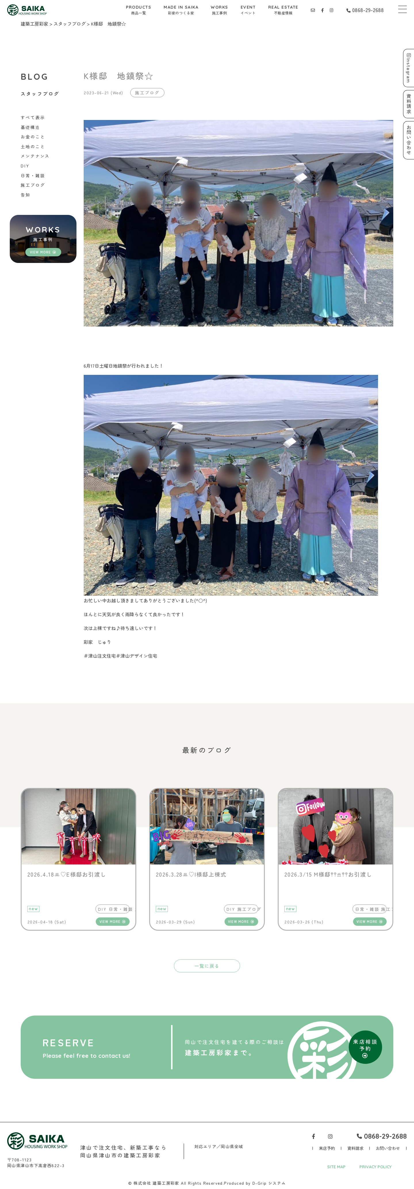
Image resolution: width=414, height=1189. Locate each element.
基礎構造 (30, 127)
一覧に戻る (207, 965)
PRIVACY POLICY (375, 1166)
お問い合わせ (388, 1148)
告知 (25, 195)
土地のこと (33, 146)
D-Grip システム (269, 1183)
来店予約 (327, 1148)
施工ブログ (33, 185)
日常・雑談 (33, 175)
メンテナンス (35, 156)
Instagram (408, 68)
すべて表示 (33, 117)
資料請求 (355, 1148)
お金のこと (33, 136)
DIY (25, 166)
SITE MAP (336, 1166)
